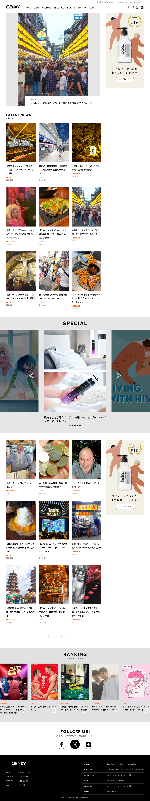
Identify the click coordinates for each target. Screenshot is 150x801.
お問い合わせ (17, 777)
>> (65, 636)
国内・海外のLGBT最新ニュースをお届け (110, 764)
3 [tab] (75, 425)
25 (61, 636)
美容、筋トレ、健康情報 (104, 781)
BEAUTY (71, 8)
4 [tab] (77, 425)
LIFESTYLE (59, 8)
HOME (28, 8)
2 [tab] (72, 425)
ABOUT (131, 2)
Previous (31, 375)
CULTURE (46, 8)
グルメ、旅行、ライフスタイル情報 (108, 775)
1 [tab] (70, 425)
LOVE (92, 8)
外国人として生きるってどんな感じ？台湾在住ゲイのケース (53, 59)
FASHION (82, 8)
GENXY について (18, 772)
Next (119, 375)
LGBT (36, 8)
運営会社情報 (17, 781)
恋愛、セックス (101, 792)
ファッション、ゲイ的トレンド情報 (108, 786)
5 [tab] (80, 425)
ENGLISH (138, 2)
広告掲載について (19, 785)
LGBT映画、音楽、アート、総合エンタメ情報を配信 (114, 770)
